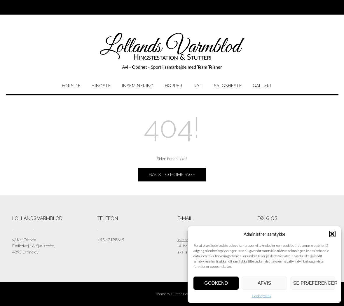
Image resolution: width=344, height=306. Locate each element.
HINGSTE (101, 85)
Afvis (264, 283)
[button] (332, 234)
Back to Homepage (172, 174)
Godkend (216, 283)
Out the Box (180, 294)
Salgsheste (228, 85)
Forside (71, 85)
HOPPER (173, 85)
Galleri (262, 85)
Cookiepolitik (261, 296)
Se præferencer (314, 283)
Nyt (198, 85)
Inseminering (138, 85)
